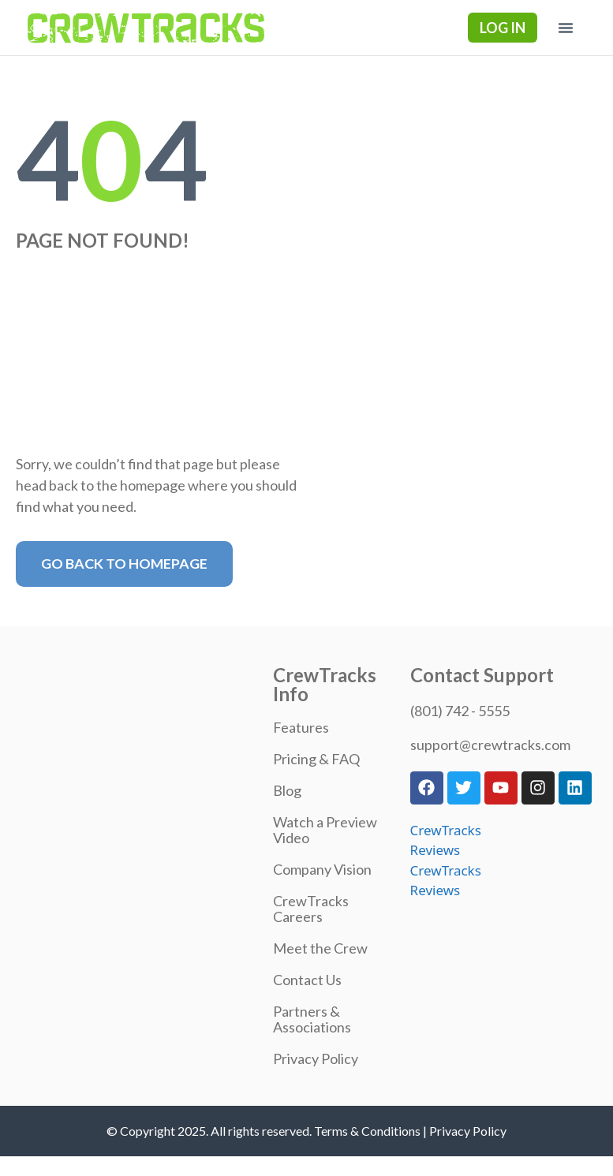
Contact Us (307, 979)
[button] (565, 27)
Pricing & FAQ (316, 759)
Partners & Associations (312, 1019)
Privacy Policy (315, 1058)
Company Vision (322, 869)
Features (301, 727)
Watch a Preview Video (325, 830)
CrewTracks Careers (311, 908)
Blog (287, 790)
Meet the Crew (320, 948)
